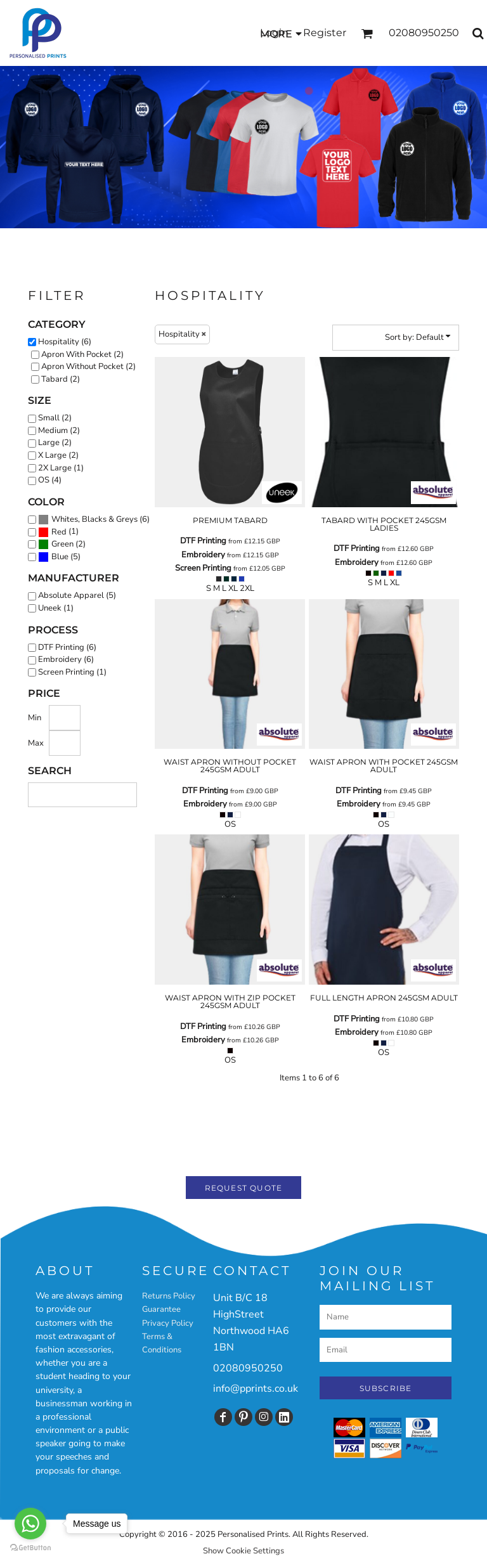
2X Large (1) (61, 468)
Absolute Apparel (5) (77, 595)
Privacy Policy (167, 1323)
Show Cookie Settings (243, 1551)
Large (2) (55, 442)
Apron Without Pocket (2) (88, 366)
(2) (62, 544)
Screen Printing (203, 568)
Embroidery (203, 554)
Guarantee (161, 1309)
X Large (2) (58, 455)
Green (62, 544)
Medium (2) (59, 430)
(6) (94, 520)
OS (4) (50, 480)
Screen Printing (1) (72, 672)
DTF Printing (203, 541)
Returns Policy (168, 1296)
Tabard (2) (60, 379)
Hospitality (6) (64, 341)
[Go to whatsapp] (30, 1523)
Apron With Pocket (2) (82, 354)
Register (324, 33)
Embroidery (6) (66, 659)
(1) (58, 532)
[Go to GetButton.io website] (30, 1548)
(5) (59, 557)
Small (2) (55, 418)
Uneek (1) (56, 608)
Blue (59, 556)
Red (59, 532)
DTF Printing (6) (67, 647)
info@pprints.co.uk (255, 1389)
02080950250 (248, 1368)
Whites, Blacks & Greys (94, 519)
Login (274, 33)
